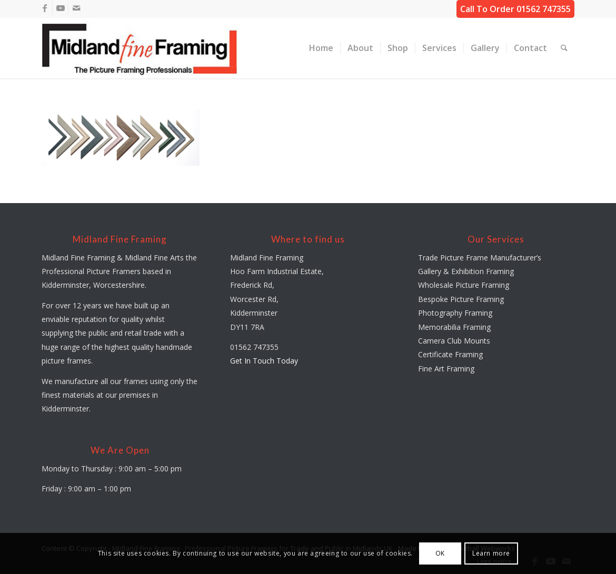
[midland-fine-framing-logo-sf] (140, 48)
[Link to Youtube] (60, 8)
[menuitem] (321, 48)
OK (440, 553)
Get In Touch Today (264, 361)
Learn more (491, 553)
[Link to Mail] (76, 8)
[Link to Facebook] (44, 8)
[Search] (564, 48)
